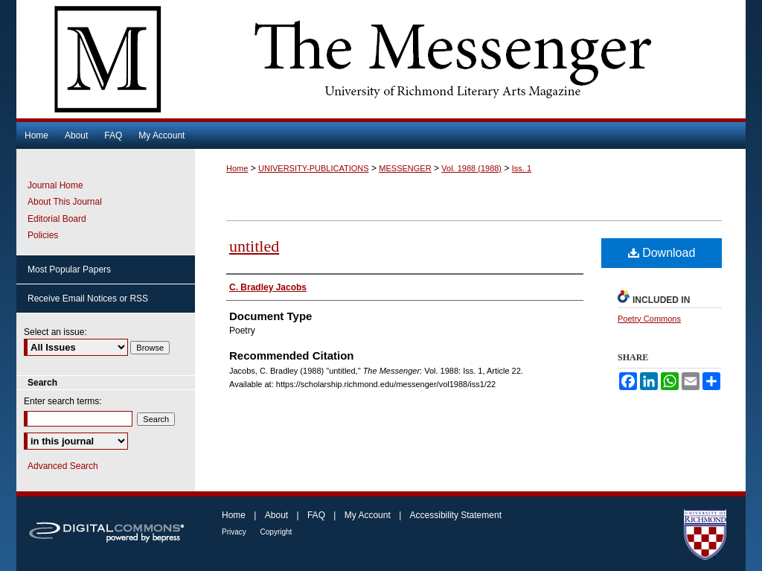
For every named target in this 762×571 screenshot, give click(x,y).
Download (662, 252)
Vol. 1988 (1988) (471, 168)
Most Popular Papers (69, 269)
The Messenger (381, 59)
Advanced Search (63, 466)
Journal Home (55, 185)
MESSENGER (405, 168)
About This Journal (65, 202)
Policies (43, 235)
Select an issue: (55, 332)
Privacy (235, 532)
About (278, 515)
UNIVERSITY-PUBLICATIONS (313, 168)
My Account (369, 515)
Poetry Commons (649, 318)
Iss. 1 (521, 168)
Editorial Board (57, 219)
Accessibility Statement (456, 515)
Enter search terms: (63, 401)
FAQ (317, 515)
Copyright (276, 532)
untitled (254, 246)
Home (237, 168)
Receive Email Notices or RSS (88, 298)
